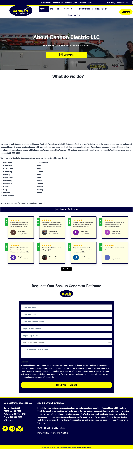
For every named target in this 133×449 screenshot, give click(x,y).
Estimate (125, 12)
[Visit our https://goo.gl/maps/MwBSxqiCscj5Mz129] (19, 428)
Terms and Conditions (60, 432)
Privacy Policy (43, 432)
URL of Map (8, 419)
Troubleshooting (86, 8)
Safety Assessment (102, 8)
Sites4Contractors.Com (84, 446)
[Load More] (66, 271)
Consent (24, 362)
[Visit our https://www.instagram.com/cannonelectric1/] (12, 428)
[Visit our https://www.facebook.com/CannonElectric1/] (5, 428)
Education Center (75, 15)
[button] (66, 55)
